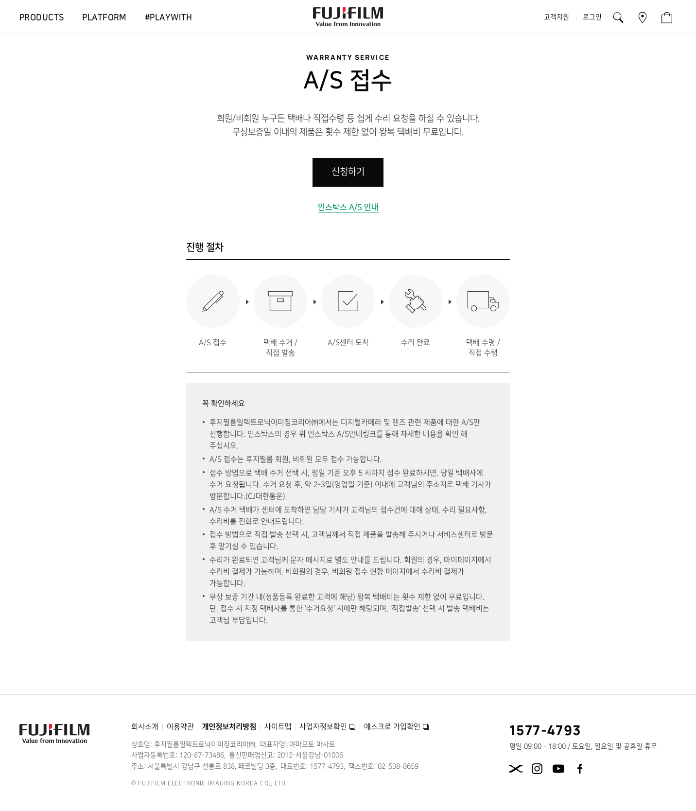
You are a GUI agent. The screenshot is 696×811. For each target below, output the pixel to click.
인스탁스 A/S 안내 (348, 207)
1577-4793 (545, 730)
